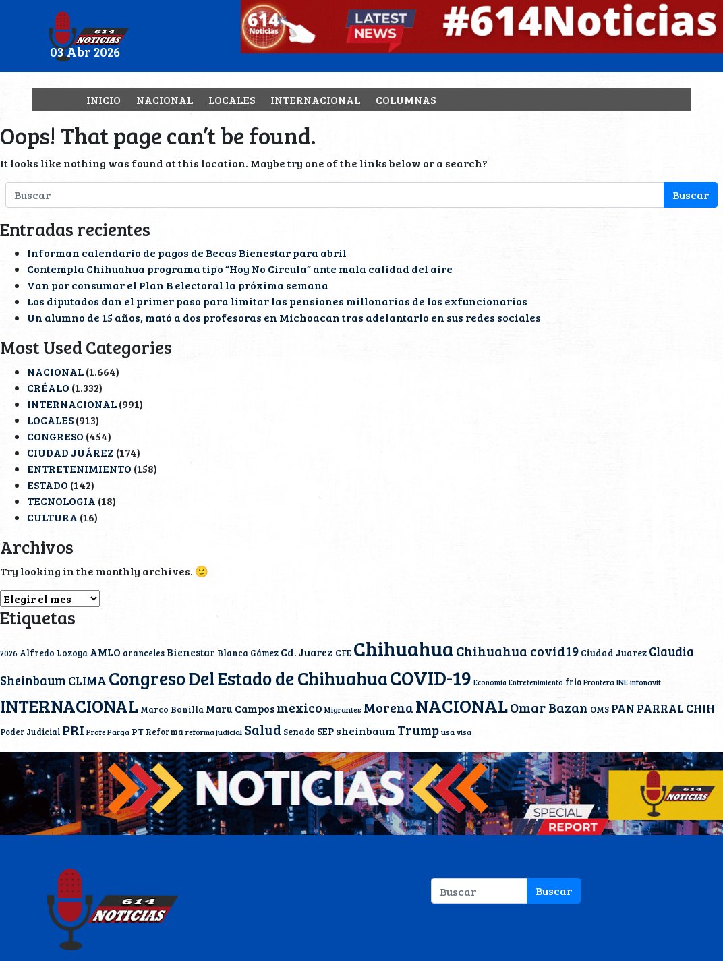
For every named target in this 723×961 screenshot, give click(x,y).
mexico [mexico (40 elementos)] (299, 707)
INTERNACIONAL (315, 99)
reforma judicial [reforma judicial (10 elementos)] (213, 731)
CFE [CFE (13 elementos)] (343, 653)
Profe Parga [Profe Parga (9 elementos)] (107, 732)
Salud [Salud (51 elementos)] (262, 729)
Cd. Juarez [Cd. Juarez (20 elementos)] (307, 652)
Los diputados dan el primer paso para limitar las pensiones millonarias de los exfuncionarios (277, 301)
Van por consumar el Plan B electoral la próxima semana (177, 285)
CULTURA (52, 517)
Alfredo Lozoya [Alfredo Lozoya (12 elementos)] (54, 653)
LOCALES (231, 99)
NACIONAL (164, 99)
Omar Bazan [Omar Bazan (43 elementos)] (549, 708)
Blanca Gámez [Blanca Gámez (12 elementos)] (248, 653)
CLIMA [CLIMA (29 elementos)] (87, 680)
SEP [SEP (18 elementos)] (325, 731)
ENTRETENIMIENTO (79, 468)
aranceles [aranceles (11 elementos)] (144, 652)
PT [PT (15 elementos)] (138, 731)
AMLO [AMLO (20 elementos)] (105, 652)
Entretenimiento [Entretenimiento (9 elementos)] (536, 682)
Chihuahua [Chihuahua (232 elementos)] (403, 648)
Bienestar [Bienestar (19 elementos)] (191, 652)
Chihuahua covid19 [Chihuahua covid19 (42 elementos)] (517, 651)
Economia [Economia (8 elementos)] (490, 682)
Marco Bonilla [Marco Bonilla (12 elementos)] (172, 709)
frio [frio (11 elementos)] (573, 681)
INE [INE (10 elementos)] (622, 681)
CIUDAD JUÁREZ (70, 452)
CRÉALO (48, 387)
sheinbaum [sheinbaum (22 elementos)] (365, 731)
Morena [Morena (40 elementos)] (388, 707)
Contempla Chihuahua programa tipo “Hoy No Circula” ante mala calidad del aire (240, 269)
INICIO (103, 99)
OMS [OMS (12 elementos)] (599, 709)
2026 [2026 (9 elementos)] (9, 653)
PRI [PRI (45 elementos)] (73, 729)
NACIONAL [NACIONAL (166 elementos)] (461, 705)
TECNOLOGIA (61, 501)
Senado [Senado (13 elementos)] (299, 732)
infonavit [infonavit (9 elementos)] (645, 682)
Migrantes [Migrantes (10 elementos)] (343, 709)
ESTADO (47, 484)
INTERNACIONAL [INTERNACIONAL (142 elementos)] (69, 705)
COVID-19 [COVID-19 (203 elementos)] (430, 677)
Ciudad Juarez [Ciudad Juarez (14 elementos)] (614, 652)
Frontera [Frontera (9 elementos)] (598, 682)
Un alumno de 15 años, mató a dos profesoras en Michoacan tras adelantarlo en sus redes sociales (284, 317)
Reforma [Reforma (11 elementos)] (164, 731)
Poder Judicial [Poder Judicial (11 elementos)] (30, 731)
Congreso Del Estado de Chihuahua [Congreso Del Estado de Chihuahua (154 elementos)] (248, 678)
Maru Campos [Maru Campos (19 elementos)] (240, 709)
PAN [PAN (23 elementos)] (623, 708)
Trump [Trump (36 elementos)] (418, 730)
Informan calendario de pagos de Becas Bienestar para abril (187, 252)
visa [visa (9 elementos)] (464, 732)
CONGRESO (55, 436)
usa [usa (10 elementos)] (448, 731)
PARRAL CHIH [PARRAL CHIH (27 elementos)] (676, 708)
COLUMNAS (406, 99)
